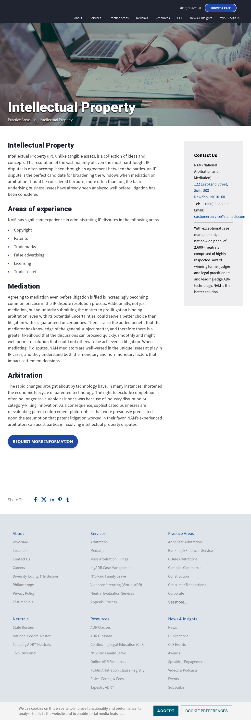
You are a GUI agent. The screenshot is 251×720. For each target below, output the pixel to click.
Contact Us (21, 559)
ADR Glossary (101, 635)
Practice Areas (119, 18)
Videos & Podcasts (183, 670)
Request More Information (43, 441)
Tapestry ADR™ (102, 687)
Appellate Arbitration (185, 541)
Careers (19, 567)
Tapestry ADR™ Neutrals (32, 644)
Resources (162, 18)
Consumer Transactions (187, 584)
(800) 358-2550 (190, 8)
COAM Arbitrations (183, 559)
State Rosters (23, 627)
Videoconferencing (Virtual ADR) (116, 584)
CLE (180, 18)
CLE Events (177, 644)
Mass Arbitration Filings (109, 559)
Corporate (176, 593)
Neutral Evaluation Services (112, 593)
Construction (178, 576)
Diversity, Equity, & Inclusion (35, 576)
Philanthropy (23, 584)
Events (173, 678)
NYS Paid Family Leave (108, 576)
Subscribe (176, 687)
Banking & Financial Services (191, 550)
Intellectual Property (56, 119)
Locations (20, 550)
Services (95, 18)
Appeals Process (103, 601)
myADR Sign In (229, 18)
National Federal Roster (31, 635)
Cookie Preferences (206, 710)
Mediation (98, 550)
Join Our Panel (24, 652)
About (78, 18)
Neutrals (142, 18)
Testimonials (23, 601)
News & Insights (201, 18)
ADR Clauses (100, 627)
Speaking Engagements (187, 661)
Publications (178, 635)
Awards (174, 652)
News (172, 627)
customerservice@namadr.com (219, 216)
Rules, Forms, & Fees (107, 678)
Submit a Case (221, 8)
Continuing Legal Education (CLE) (117, 644)
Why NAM (20, 541)
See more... (177, 602)
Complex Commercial (185, 567)
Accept (166, 710)
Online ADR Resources (108, 661)
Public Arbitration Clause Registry (117, 670)
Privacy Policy (24, 593)
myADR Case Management (111, 567)
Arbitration (99, 541)
